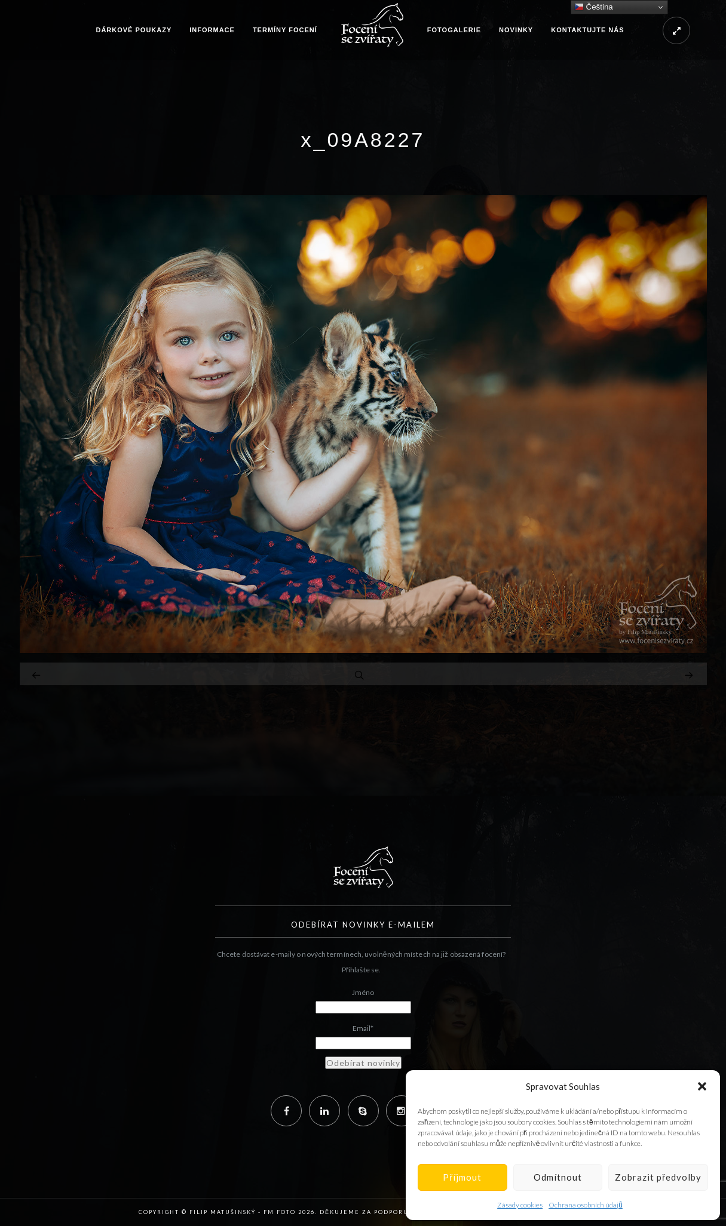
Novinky (516, 29)
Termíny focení (285, 29)
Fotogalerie (454, 29)
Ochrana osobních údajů (586, 1204)
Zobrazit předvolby (658, 1177)
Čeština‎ (593, 7)
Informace (212, 29)
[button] (702, 1086)
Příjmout (462, 1177)
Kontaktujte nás (587, 29)
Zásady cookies (520, 1204)
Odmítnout (558, 1177)
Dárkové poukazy (133, 29)
